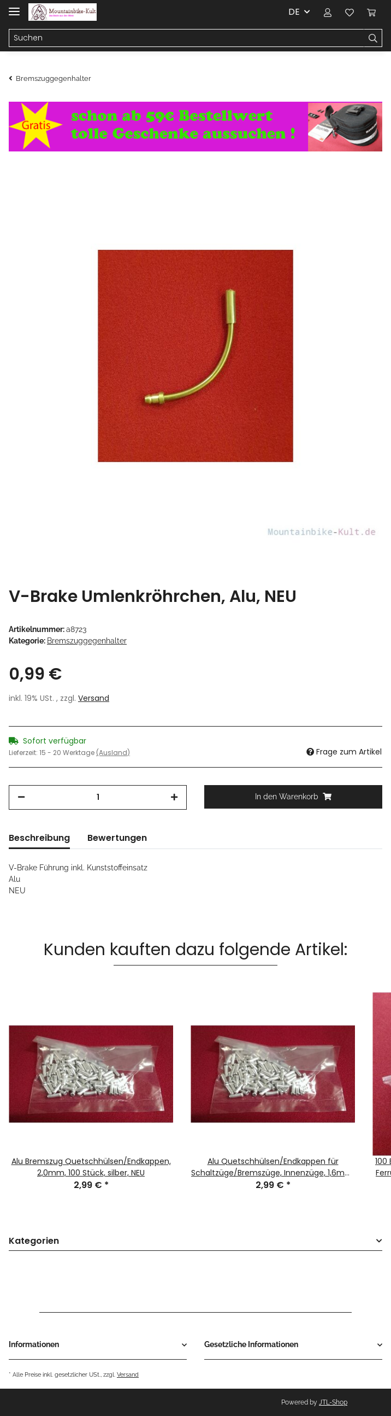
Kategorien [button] (34, 1241)
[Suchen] (186, 38)
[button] (328, 12)
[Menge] (98, 797)
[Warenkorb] (371, 12)
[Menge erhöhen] (174, 797)
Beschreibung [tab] (39, 838)
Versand (93, 698)
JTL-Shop (333, 1402)
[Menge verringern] (21, 797)
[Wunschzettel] (349, 12)
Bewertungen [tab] (117, 838)
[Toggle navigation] (14, 7)
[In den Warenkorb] (293, 797)
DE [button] (294, 11)
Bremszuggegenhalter (87, 640)
